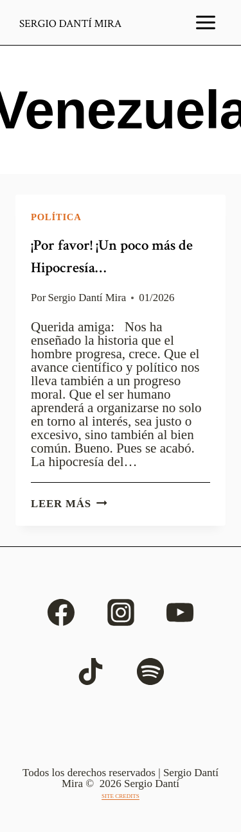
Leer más (69, 504)
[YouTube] (180, 612)
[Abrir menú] (206, 22)
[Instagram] (121, 612)
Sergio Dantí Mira (87, 297)
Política (56, 217)
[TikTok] (91, 671)
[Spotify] (150, 671)
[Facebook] (61, 612)
